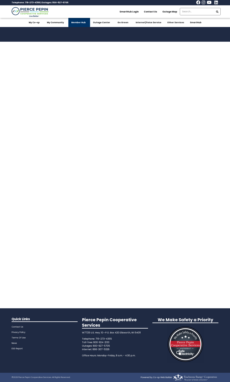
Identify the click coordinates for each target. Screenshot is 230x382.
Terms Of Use (19, 337)
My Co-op (34, 22)
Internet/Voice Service (148, 22)
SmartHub (195, 22)
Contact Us (150, 11)
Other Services (175, 22)
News (14, 343)
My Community (55, 22)
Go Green (122, 22)
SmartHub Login (129, 11)
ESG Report (17, 348)
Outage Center (101, 22)
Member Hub (78, 22)
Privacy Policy (18, 332)
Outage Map (169, 11)
